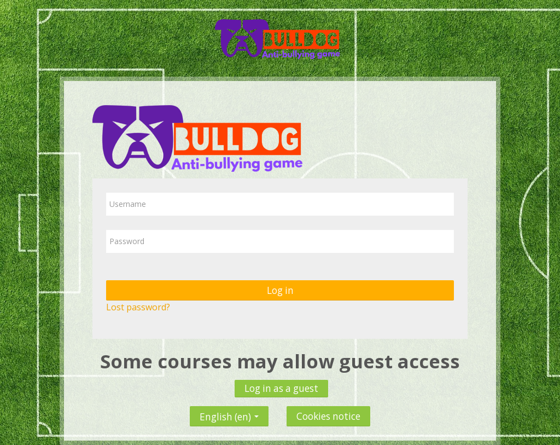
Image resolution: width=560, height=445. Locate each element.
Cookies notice (328, 416)
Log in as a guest (281, 388)
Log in (280, 290)
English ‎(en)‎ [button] (229, 414)
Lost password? (138, 307)
